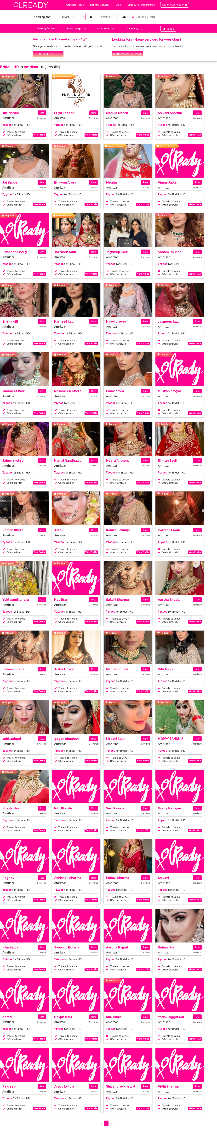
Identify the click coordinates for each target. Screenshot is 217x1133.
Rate (42, 113)
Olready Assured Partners (141, 5)
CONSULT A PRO (48, 54)
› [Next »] (115, 1123)
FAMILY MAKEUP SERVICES (127, 54)
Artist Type (103, 28)
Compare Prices (75, 5)
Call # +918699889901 (174, 5)
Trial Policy (131, 28)
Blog (118, 5)
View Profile (40, 135)
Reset (168, 28)
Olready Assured (46, 28)
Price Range (74, 28)
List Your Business (99, 5)
